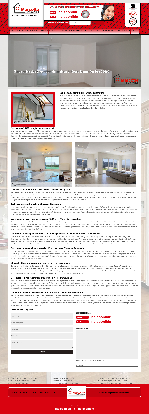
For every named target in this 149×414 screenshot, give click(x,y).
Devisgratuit (85, 14)
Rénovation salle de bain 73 (77, 30)
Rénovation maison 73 (108, 30)
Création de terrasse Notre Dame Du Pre (23, 378)
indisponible (67, 12)
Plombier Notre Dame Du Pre (63, 378)
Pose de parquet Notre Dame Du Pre (21, 381)
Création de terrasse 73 (31, 30)
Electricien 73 (44, 30)
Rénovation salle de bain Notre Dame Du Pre (114, 378)
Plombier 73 (134, 30)
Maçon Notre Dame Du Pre (63, 381)
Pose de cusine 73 (62, 30)
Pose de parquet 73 (17, 30)
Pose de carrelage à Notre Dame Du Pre (112, 381)
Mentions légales (48, 392)
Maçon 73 (52, 30)
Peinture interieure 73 (123, 30)
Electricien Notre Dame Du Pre (19, 383)
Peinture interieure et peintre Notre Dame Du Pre (115, 383)
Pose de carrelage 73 (93, 30)
